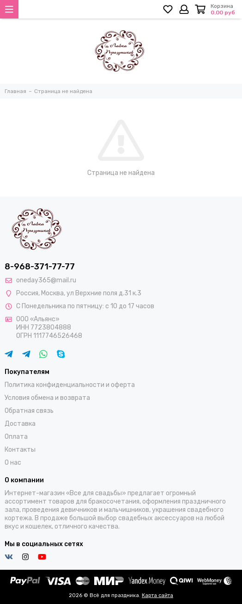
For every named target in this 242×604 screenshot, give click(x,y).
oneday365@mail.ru (46, 280)
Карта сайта (157, 595)
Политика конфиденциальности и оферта (70, 385)
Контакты (20, 450)
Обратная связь (29, 411)
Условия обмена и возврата (47, 398)
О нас (13, 463)
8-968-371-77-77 (40, 267)
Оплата (16, 437)
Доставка (20, 424)
